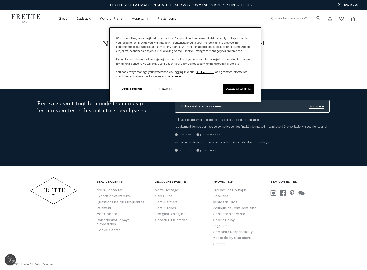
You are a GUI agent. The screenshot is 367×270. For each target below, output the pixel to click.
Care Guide (163, 196)
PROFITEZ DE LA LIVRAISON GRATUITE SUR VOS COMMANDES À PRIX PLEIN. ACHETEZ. (182, 5)
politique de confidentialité (241, 119)
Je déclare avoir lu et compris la (219, 119)
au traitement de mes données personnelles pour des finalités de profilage (222, 142)
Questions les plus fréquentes (120, 202)
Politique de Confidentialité (234, 208)
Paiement (104, 208)
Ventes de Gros (225, 202)
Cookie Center (108, 230)
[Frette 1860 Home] (23, 18)
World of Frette (111, 18)
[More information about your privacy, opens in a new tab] (176, 76)
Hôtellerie (220, 196)
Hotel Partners (166, 202)
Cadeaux (84, 18)
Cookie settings (131, 88)
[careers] (219, 244)
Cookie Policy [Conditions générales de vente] (224, 220)
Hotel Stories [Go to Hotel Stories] (165, 208)
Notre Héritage (166, 190)
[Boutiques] (347, 4)
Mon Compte (107, 214)
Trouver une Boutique (230, 190)
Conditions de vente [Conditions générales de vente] (229, 214)
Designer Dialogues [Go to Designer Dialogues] (170, 214)
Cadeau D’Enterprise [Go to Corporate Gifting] (171, 220)
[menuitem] (56, 18)
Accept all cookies (238, 89)
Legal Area (221, 226)
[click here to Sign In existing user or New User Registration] (330, 18)
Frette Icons (167, 18)
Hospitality (140, 18)
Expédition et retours (113, 196)
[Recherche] (296, 18)
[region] (185, 64)
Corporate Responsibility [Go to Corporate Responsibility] (233, 232)
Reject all (165, 89)
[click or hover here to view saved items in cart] (353, 18)
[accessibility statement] (232, 238)
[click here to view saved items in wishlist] (341, 18)
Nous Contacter (109, 190)
